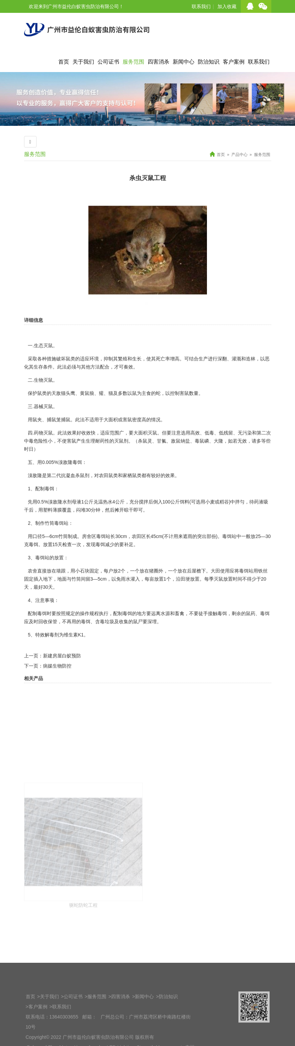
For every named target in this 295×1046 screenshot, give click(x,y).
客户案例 (234, 62)
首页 (63, 62)
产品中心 (239, 154)
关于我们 (83, 62)
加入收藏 (226, 6)
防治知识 (208, 62)
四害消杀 (158, 62)
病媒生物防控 (57, 692)
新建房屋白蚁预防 (62, 682)
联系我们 (201, 6)
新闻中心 (183, 62)
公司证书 (108, 62)
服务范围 (133, 62)
